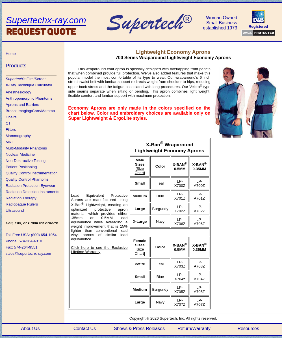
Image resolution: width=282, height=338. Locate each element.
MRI (9, 142)
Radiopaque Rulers (22, 204)
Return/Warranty (194, 328)
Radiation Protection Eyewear (30, 185)
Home (11, 54)
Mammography (18, 136)
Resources (248, 328)
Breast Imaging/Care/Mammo (30, 111)
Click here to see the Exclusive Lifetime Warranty (99, 249)
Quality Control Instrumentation (32, 173)
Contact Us (84, 328)
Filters (11, 129)
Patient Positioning (21, 167)
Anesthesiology (18, 92)
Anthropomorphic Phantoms (29, 98)
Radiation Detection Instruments (32, 192)
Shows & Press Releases (139, 328)
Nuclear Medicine (20, 154)
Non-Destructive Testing (25, 161)
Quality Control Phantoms (27, 179)
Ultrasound (15, 210)
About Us (30, 328)
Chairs (11, 117)
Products (16, 66)
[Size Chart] (140, 170)
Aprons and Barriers (22, 104)
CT (8, 123)
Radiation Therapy (21, 198)
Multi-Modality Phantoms (26, 148)
